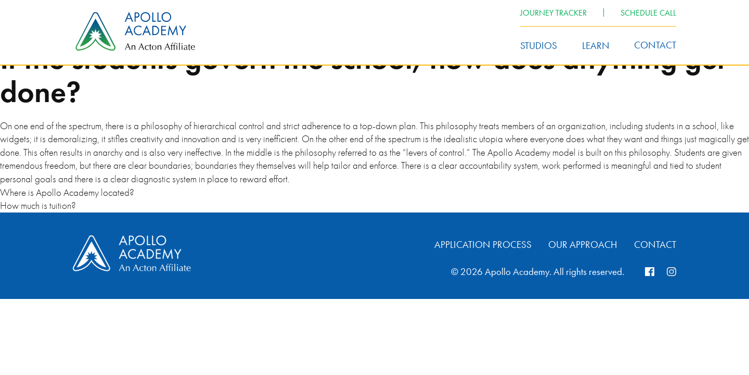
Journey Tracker (553, 12)
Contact (655, 45)
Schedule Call (648, 12)
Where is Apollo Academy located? (67, 192)
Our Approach (582, 244)
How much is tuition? (38, 205)
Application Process (483, 244)
